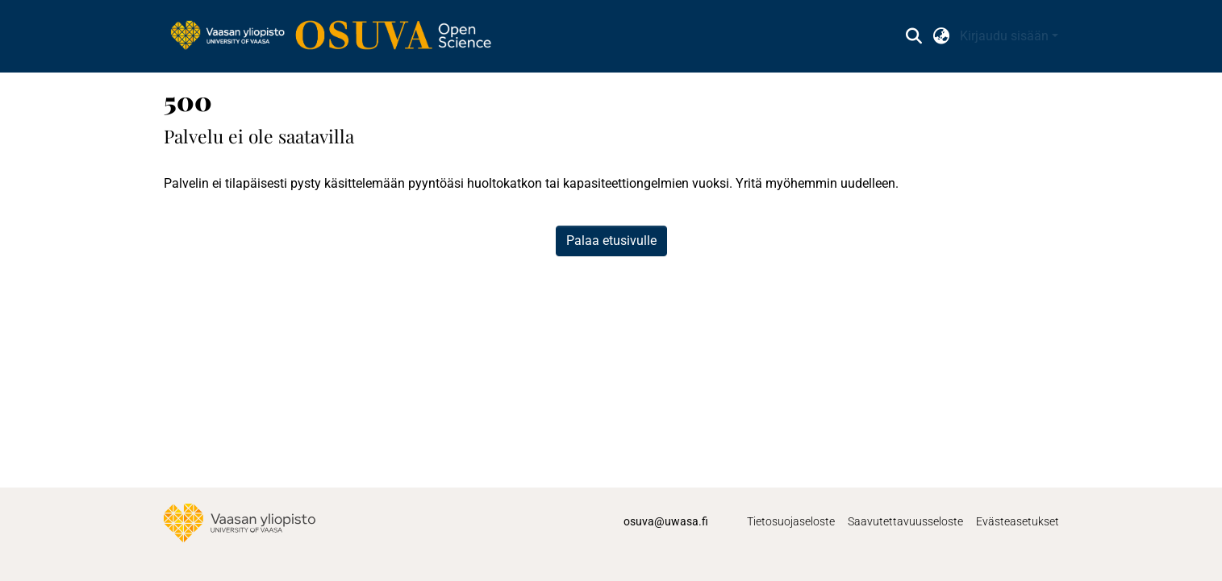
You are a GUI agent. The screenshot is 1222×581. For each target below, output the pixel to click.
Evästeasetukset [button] (1017, 521)
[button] (914, 36)
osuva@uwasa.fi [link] (666, 521)
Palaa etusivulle (611, 240)
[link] (339, 36)
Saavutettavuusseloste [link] (905, 521)
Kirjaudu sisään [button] (1006, 36)
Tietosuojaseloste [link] (791, 521)
